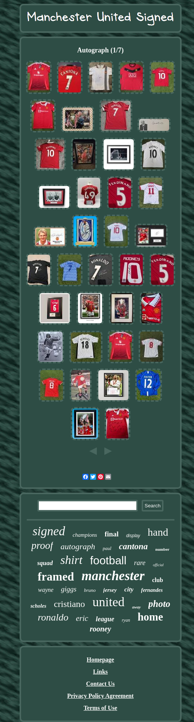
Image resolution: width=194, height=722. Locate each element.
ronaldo (53, 617)
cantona (133, 546)
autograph (78, 546)
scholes (38, 606)
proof (42, 545)
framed (56, 576)
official (158, 565)
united (109, 602)
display (133, 535)
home (150, 617)
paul (107, 548)
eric (82, 618)
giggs (68, 589)
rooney (100, 629)
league (105, 619)
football (108, 560)
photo (159, 604)
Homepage (100, 659)
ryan (126, 620)
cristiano (69, 604)
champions (85, 535)
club (157, 580)
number (162, 549)
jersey (110, 590)
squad (45, 563)
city (129, 589)
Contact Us (100, 684)
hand (158, 532)
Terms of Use (100, 708)
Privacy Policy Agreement (100, 696)
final (112, 534)
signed (49, 531)
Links (100, 671)
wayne (45, 590)
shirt (71, 560)
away (136, 607)
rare (139, 563)
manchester (112, 575)
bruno (90, 590)
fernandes (152, 590)
